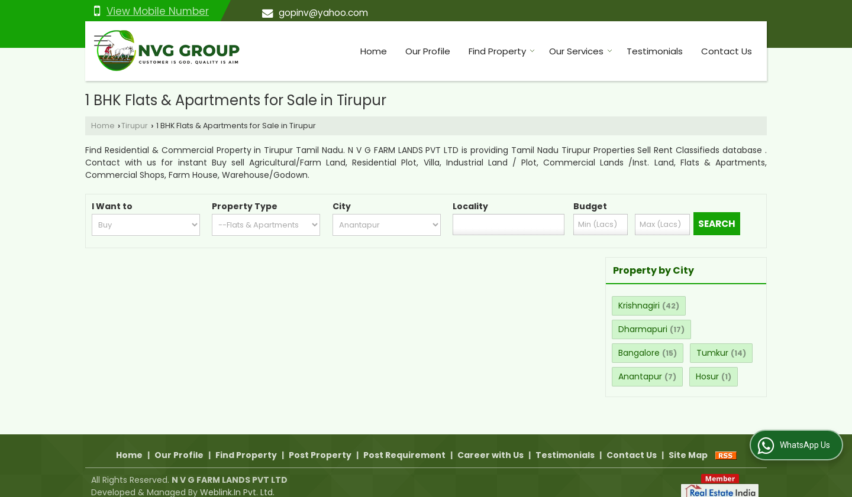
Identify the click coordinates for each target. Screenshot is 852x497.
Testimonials (655, 51)
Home (373, 51)
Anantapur (640, 376)
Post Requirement (404, 443)
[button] (157, 11)
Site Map (688, 443)
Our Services (580, 51)
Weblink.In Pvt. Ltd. (237, 480)
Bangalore (639, 353)
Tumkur (712, 353)
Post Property (320, 443)
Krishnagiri (639, 305)
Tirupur (134, 126)
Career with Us (490, 443)
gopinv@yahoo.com (323, 13)
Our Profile (427, 51)
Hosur (707, 376)
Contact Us (726, 51)
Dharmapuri (642, 329)
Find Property (502, 51)
